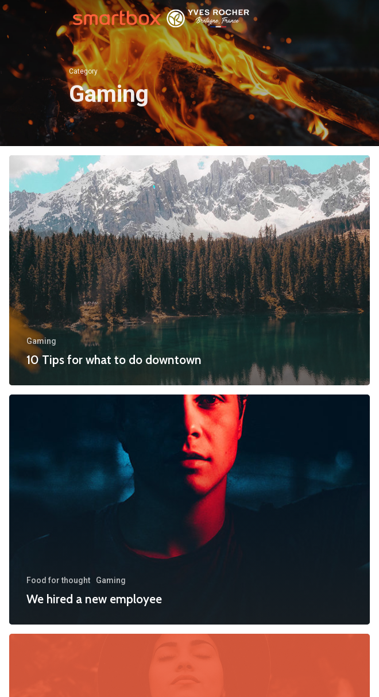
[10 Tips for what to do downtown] (189, 270)
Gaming (41, 341)
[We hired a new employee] (189, 510)
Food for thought (58, 580)
